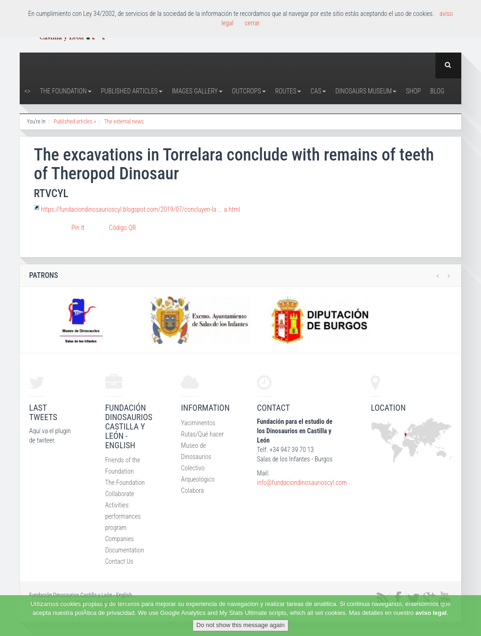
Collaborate (119, 494)
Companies (119, 539)
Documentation (124, 550)
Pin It (78, 227)
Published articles (132, 91)
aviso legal (430, 612)
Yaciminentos (198, 423)
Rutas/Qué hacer (202, 434)
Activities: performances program (123, 516)
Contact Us (119, 561)
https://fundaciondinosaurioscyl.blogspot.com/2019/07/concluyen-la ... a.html (140, 209)
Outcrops (249, 91)
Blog (437, 91)
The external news (124, 121)
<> (27, 91)
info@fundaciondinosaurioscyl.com (302, 482)
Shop (413, 91)
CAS (318, 91)
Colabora (192, 490)
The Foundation (66, 91)
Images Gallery (197, 91)
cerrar (252, 23)
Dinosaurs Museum (365, 91)
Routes (288, 91)
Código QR (122, 227)
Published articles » (75, 121)
